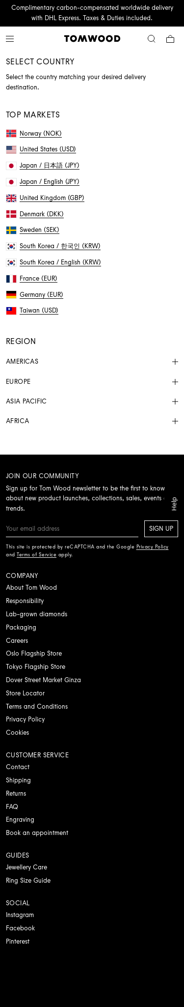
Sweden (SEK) (32, 230)
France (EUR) (31, 278)
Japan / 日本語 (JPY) (42, 165)
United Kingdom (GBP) (45, 198)
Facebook (20, 928)
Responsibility (25, 601)
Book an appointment (37, 833)
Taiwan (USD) (32, 310)
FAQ (12, 807)
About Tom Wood (31, 587)
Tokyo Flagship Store (35, 666)
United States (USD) (41, 149)
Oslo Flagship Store (34, 653)
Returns (16, 793)
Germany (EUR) (34, 294)
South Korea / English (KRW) (53, 262)
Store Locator (25, 693)
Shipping (18, 780)
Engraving (20, 819)
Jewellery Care (26, 867)
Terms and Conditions (37, 706)
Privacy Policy (25, 719)
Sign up (161, 528)
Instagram (20, 915)
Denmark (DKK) (35, 214)
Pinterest (17, 941)
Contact (17, 767)
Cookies (17, 732)
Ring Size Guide (28, 880)
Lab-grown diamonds (36, 614)
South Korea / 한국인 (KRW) (53, 246)
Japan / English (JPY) (42, 181)
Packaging (21, 627)
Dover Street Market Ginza (43, 680)
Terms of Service (36, 554)
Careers (17, 640)
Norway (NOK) (34, 133)
